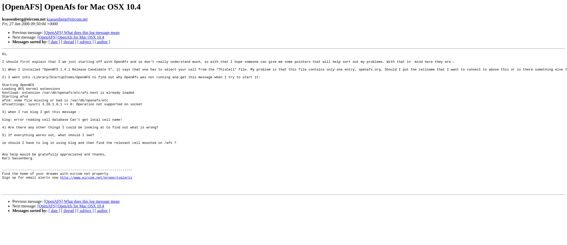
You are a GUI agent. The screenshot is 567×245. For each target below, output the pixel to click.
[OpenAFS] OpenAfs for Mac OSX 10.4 (70, 37)
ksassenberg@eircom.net (67, 19)
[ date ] (54, 42)
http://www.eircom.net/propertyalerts (96, 202)
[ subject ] (85, 42)
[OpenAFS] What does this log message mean (82, 32)
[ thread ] (68, 42)
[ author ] (102, 42)
